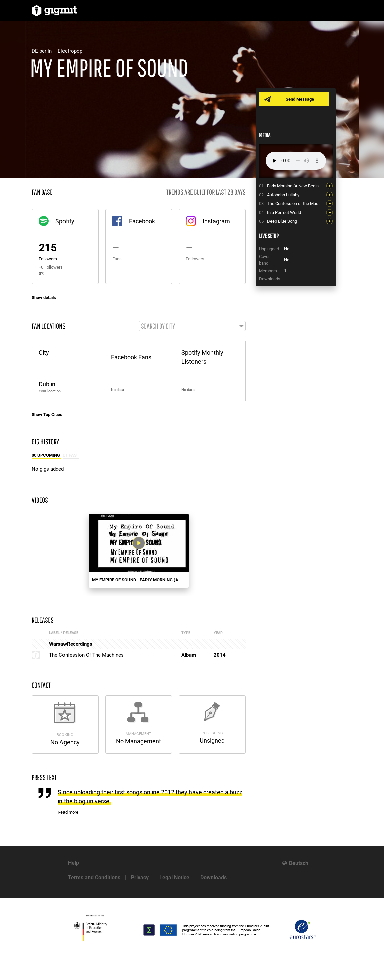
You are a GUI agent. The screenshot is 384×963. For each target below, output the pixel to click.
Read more (68, 812)
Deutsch (298, 863)
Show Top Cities (47, 414)
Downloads (213, 877)
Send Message (300, 99)
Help (73, 863)
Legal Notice (174, 877)
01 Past (71, 455)
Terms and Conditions (94, 877)
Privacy (140, 877)
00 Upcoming (46, 455)
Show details (44, 297)
